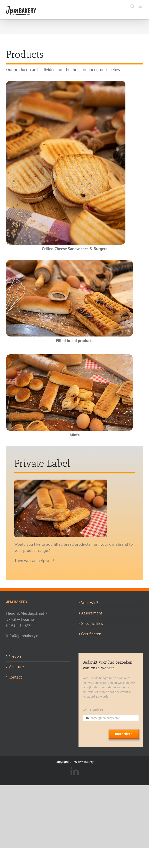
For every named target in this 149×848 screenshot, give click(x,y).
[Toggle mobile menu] (141, 6)
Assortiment (91, 613)
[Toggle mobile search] (132, 6)
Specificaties (92, 623)
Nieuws (15, 656)
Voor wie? (89, 602)
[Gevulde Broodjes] (69, 262)
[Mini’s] (69, 356)
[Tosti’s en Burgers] (65, 83)
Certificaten (91, 634)
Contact (15, 677)
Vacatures (17, 666)
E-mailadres (94, 709)
